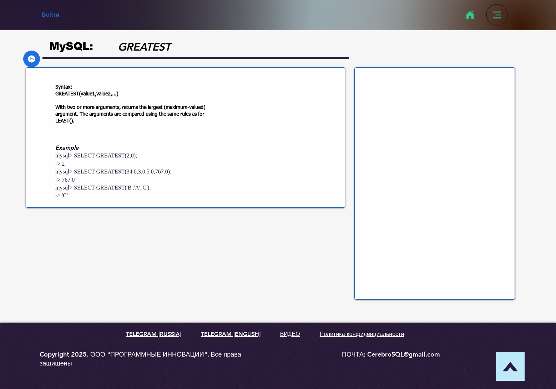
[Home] (470, 15)
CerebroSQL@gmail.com (403, 354)
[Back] (31, 59)
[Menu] (497, 15)
